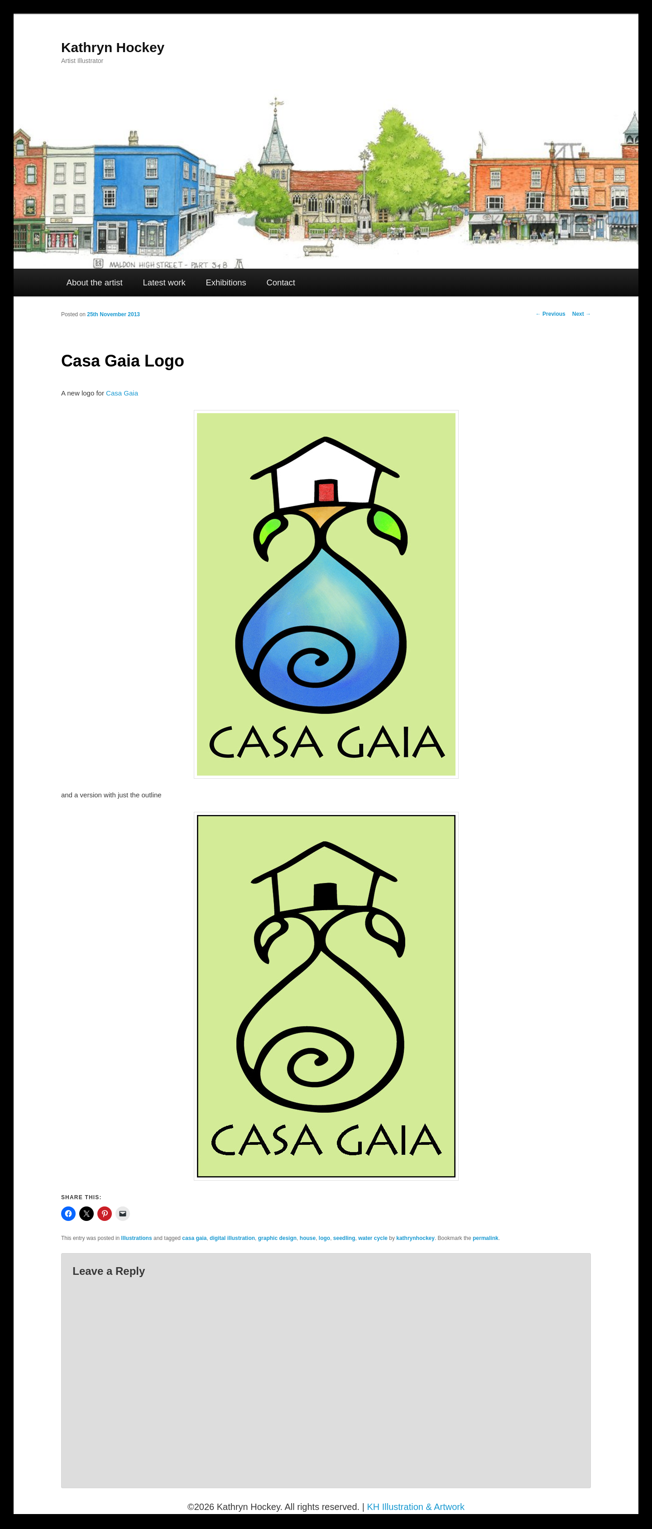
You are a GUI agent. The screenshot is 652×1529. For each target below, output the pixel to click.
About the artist (95, 282)
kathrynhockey (415, 1238)
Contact (280, 282)
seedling (344, 1238)
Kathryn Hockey (112, 47)
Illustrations (136, 1238)
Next (581, 314)
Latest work (164, 282)
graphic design (277, 1238)
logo (324, 1238)
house (308, 1238)
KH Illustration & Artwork (416, 1507)
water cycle (373, 1238)
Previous (551, 314)
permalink (486, 1238)
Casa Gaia (122, 393)
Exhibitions (226, 282)
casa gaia (194, 1238)
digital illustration (232, 1238)
